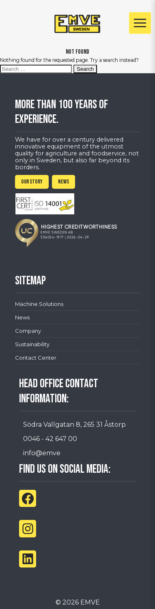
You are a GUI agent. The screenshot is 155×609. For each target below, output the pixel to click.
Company (28, 330)
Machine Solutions (39, 304)
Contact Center (35, 357)
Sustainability (32, 344)
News (22, 317)
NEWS (63, 181)
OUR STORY (32, 181)
